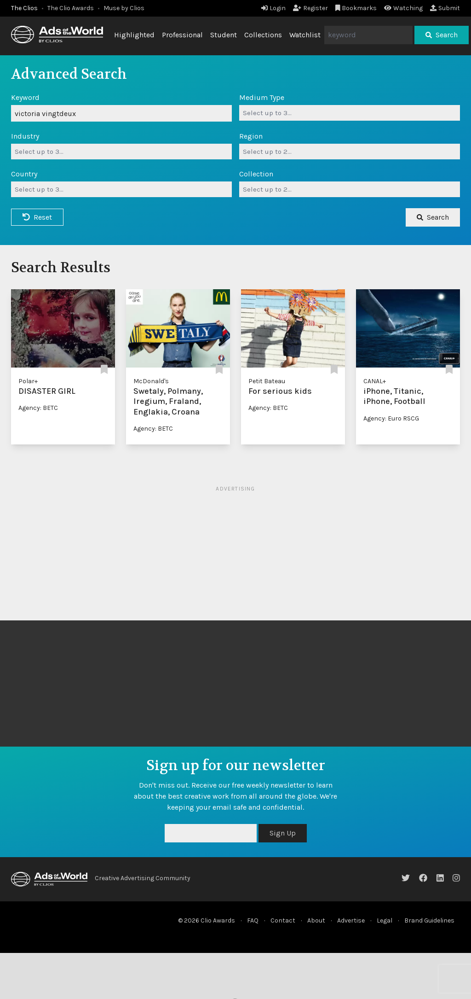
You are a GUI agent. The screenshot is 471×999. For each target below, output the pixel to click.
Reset (37, 217)
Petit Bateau (266, 381)
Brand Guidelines (429, 920)
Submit (445, 8)
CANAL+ (374, 381)
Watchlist (305, 34)
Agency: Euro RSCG (391, 418)
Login (273, 8)
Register (310, 8)
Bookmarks (356, 8)
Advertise (351, 920)
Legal (384, 920)
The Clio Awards (70, 8)
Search (441, 34)
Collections (263, 34)
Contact (282, 920)
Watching (403, 8)
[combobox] (349, 113)
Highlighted (134, 34)
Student (223, 34)
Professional (182, 34)
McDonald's (151, 381)
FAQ (252, 920)
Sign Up (283, 833)
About (316, 920)
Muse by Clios (123, 8)
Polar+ (28, 381)
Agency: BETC (38, 408)
